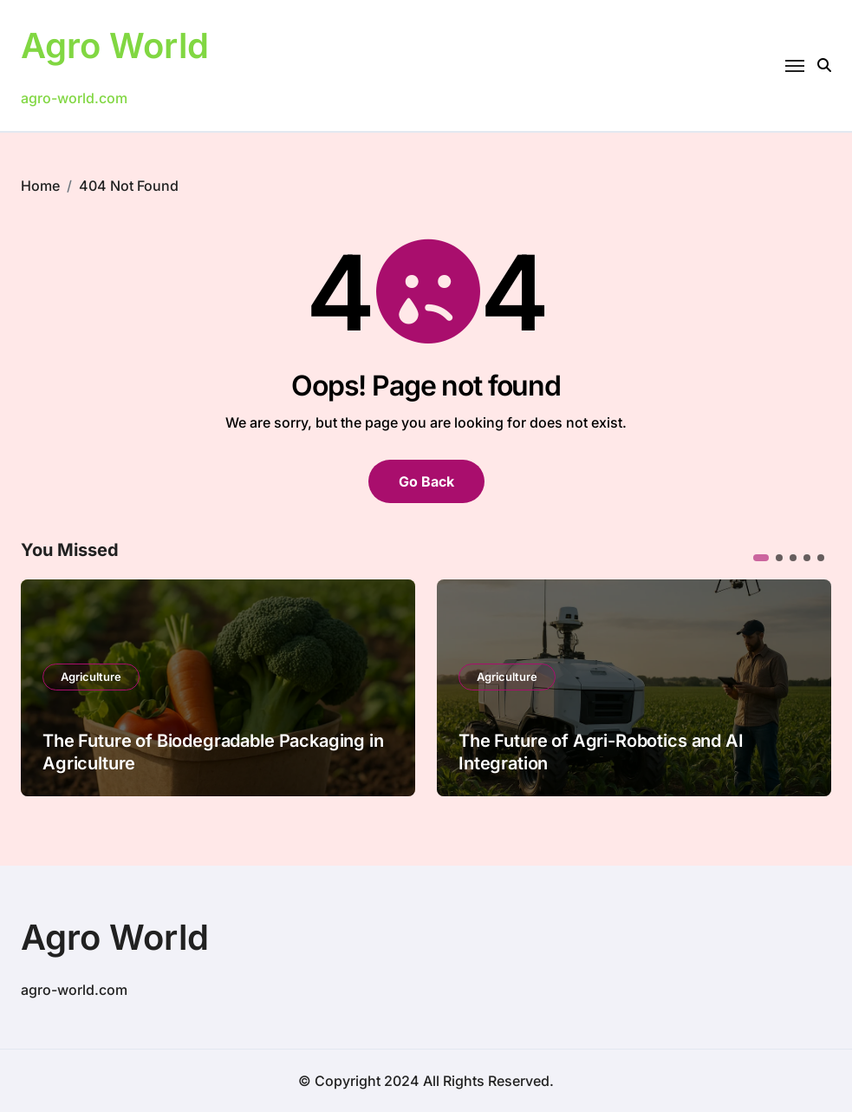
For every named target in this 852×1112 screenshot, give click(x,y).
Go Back (426, 481)
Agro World (115, 45)
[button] (761, 557)
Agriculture (91, 677)
